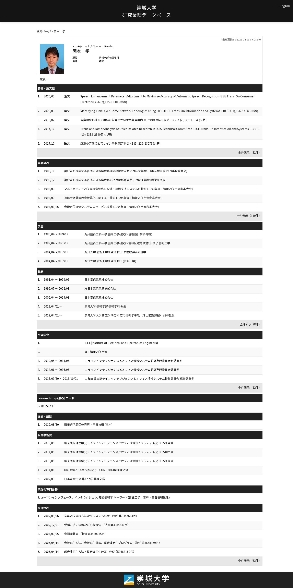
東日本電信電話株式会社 (100, 288)
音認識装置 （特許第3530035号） (85, 534)
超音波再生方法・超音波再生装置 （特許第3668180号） (100, 552)
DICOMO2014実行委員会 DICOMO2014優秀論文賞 (96, 470)
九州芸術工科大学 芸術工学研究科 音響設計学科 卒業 (118, 234)
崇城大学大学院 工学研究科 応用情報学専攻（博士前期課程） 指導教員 (129, 315)
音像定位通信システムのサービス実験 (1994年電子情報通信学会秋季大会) (111, 207)
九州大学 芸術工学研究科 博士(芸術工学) (110, 261)
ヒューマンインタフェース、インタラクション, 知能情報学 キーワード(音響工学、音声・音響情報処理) (104, 497)
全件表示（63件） (249, 561)
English (285, 6)
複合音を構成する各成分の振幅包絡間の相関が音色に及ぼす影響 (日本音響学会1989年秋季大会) (125, 171)
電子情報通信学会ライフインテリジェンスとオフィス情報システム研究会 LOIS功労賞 (118, 452)
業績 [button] (43, 79)
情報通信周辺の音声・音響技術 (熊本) (88, 424)
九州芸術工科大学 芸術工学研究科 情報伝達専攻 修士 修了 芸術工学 (127, 243)
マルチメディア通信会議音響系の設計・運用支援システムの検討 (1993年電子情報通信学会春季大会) (128, 189)
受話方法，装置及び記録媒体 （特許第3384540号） (97, 525)
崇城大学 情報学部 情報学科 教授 (105, 306)
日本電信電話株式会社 (98, 279)
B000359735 (46, 406)
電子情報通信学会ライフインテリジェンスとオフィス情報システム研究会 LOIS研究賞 (118, 443)
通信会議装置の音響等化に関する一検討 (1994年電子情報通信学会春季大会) (113, 198)
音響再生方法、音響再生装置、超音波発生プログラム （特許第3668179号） (113, 543)
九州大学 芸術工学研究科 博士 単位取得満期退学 (115, 252)
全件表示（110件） (249, 216)
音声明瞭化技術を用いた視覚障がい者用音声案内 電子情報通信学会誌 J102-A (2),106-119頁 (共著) (143, 120)
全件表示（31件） (249, 152)
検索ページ (44, 31)
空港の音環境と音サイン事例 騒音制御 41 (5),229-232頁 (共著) (120, 143)
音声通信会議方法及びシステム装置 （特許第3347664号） (101, 516)
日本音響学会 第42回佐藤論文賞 (84, 479)
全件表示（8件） (250, 324)
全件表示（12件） (249, 387)
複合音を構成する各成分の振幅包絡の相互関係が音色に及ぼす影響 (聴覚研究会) (115, 180)
